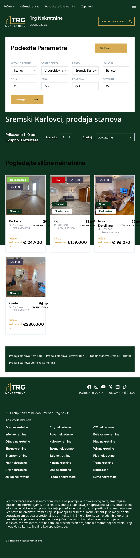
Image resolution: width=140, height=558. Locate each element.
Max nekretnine (16, 462)
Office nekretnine (17, 441)
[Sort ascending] (63, 136)
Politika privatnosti (92, 392)
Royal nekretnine (61, 433)
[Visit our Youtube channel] (103, 386)
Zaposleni (87, 6)
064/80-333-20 (38, 24)
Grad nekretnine (16, 426)
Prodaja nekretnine (62, 476)
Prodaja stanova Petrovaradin (65, 355)
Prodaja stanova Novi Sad (25, 355)
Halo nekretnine (60, 441)
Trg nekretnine (103, 462)
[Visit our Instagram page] (96, 386)
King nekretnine (60, 462)
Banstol (111, 70)
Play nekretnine (104, 455)
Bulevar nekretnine (106, 433)
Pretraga (27, 99)
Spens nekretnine (61, 448)
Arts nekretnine (16, 469)
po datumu (105, 137)
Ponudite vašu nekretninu (60, 6)
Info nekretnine (15, 433)
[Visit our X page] (110, 386)
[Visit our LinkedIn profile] (117, 386)
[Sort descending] (69, 136)
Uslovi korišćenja (122, 392)
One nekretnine (60, 469)
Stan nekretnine (16, 455)
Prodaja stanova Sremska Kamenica (32, 362)
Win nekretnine (103, 448)
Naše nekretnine (29, 6)
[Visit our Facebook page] (89, 386)
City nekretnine (60, 426)
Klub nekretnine (104, 441)
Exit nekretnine (59, 455)
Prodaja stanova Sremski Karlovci (109, 355)
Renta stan (100, 469)
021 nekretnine (103, 426)
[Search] (130, 21)
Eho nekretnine (15, 448)
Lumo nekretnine (105, 476)
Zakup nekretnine (17, 476)
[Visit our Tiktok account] (124, 386)
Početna (9, 6)
